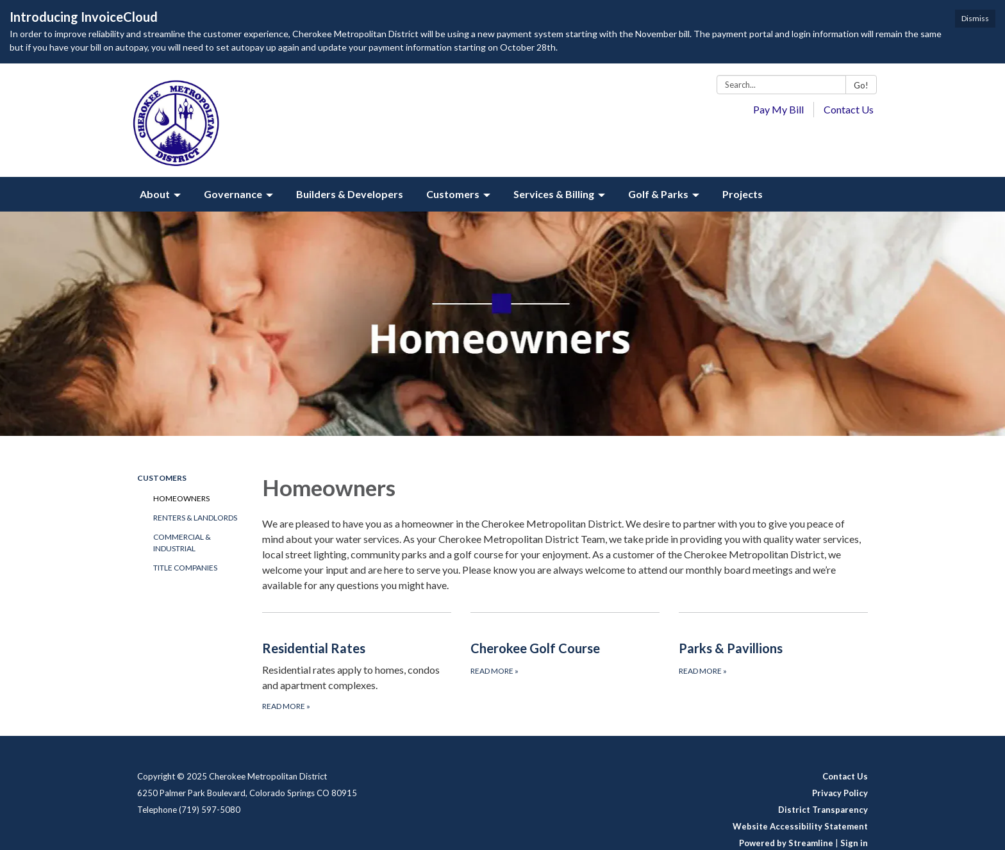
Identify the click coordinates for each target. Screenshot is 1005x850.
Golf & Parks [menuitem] (658, 194)
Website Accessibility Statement (800, 826)
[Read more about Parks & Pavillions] (773, 662)
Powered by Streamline (786, 843)
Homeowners (181, 498)
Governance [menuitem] (233, 194)
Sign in (854, 843)
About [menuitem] (155, 194)
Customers (162, 478)
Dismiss (975, 18)
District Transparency (823, 809)
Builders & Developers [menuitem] (349, 194)
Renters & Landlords (195, 517)
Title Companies (185, 567)
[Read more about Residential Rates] (356, 662)
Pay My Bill (778, 109)
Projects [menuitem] (742, 194)
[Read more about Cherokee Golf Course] (565, 662)
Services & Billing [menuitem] (553, 194)
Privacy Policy (840, 793)
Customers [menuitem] (452, 194)
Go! (861, 85)
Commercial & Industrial (182, 542)
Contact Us (849, 109)
